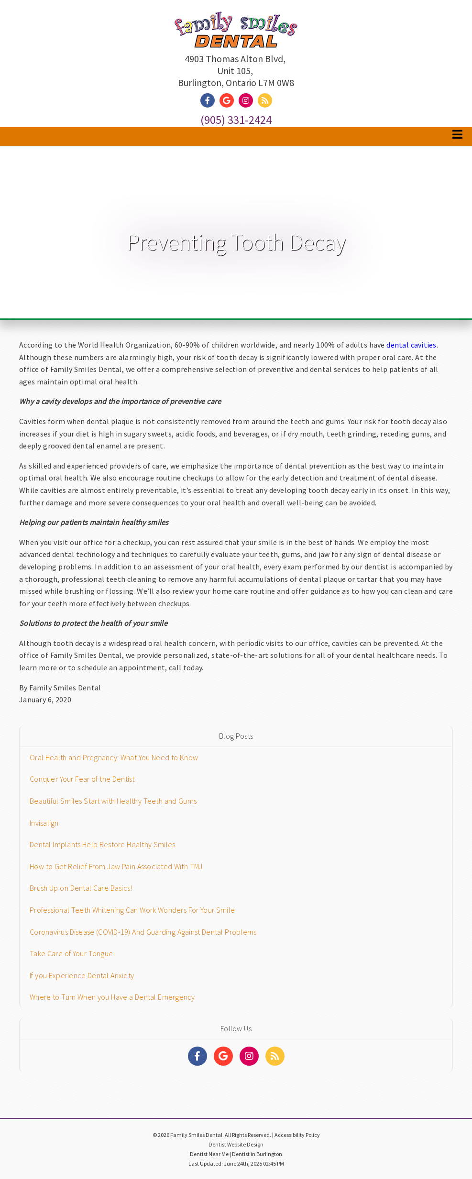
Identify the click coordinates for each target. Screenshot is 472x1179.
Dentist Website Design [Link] (236, 1144)
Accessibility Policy (297, 1134)
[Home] (236, 38)
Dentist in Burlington (257, 1153)
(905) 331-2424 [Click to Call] (236, 119)
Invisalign (44, 823)
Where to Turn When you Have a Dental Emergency (112, 997)
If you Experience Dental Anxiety (82, 975)
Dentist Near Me (209, 1153)
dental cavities (411, 344)
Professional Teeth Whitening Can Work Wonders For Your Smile (132, 910)
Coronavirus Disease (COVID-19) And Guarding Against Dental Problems (143, 932)
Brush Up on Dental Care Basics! (81, 888)
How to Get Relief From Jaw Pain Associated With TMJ (116, 866)
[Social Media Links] (197, 1056)
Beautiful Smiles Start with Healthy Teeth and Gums (113, 801)
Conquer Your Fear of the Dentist (82, 779)
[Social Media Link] (210, 101)
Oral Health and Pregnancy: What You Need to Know (114, 757)
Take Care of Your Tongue (71, 953)
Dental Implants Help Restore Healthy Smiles (102, 844)
